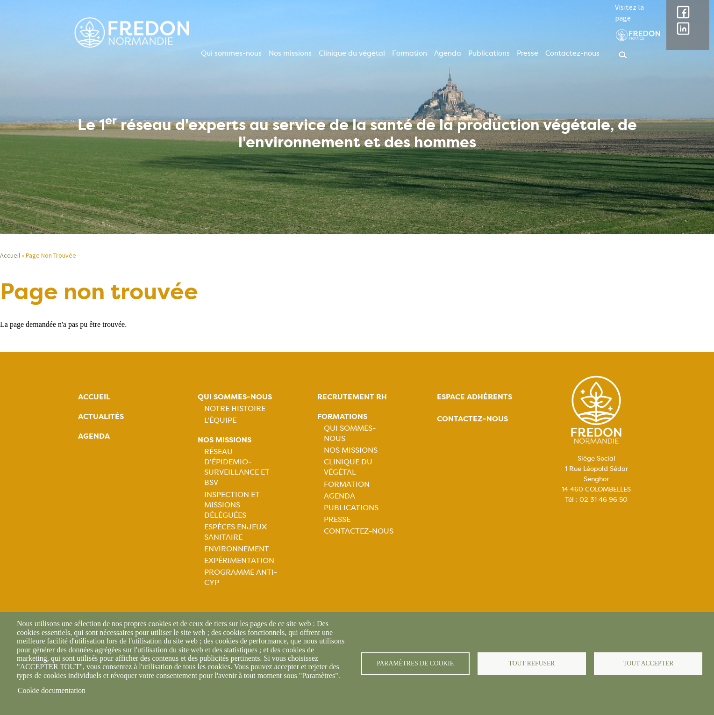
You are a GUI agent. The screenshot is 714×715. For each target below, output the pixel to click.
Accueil (10, 255)
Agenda (447, 53)
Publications (489, 53)
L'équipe (220, 420)
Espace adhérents (474, 397)
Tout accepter (648, 663)
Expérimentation (239, 560)
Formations (342, 416)
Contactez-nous (572, 53)
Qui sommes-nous (231, 53)
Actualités (101, 416)
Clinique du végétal (352, 53)
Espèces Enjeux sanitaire (235, 532)
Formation (409, 53)
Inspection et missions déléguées (232, 505)
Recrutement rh (352, 397)
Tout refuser (532, 663)
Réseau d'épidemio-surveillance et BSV (237, 467)
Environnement (236, 549)
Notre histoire (234, 408)
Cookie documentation (52, 690)
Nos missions (290, 53)
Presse (527, 53)
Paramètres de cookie (415, 663)
